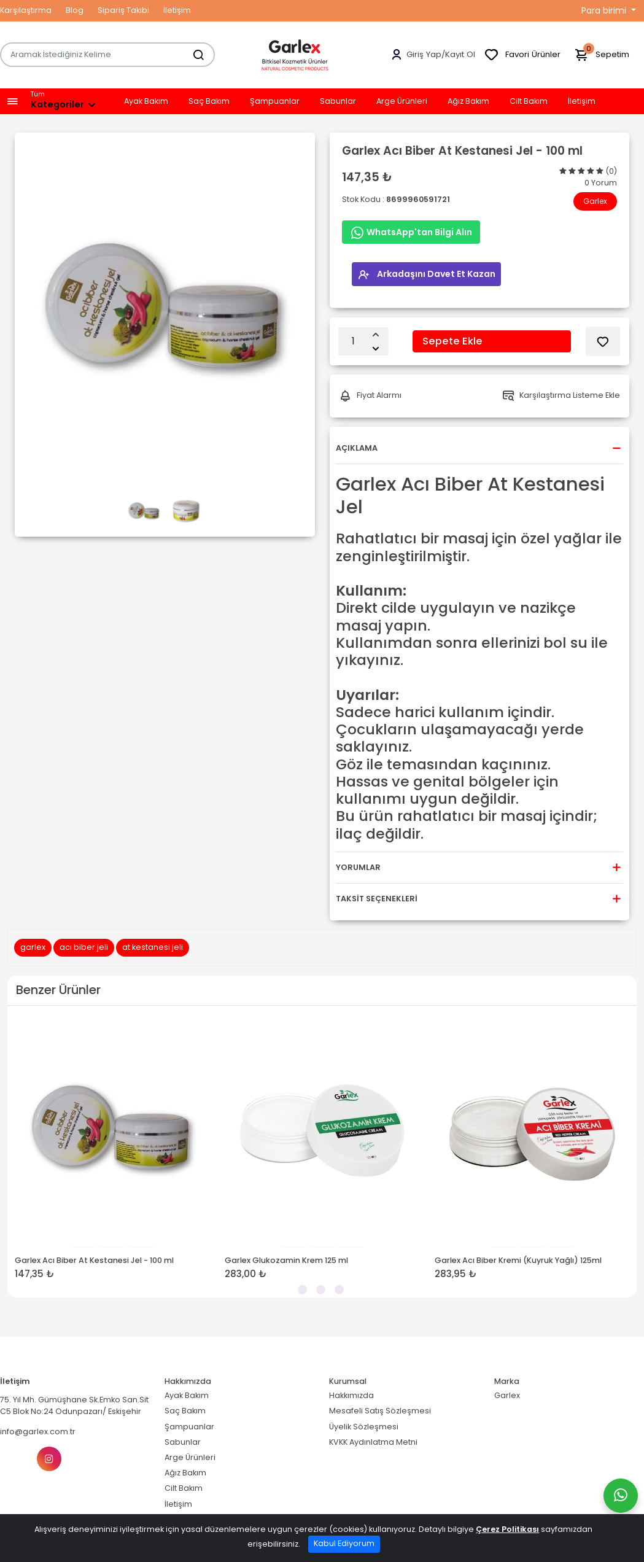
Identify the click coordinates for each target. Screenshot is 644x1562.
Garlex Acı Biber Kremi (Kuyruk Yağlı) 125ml (518, 1259)
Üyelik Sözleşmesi (363, 1426)
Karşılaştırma (26, 10)
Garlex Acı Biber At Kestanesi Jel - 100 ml (94, 1259)
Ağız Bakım (468, 102)
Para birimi (605, 10)
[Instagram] (49, 1459)
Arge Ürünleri (401, 102)
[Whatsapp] (620, 1495)
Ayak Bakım (146, 102)
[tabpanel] (112, 1151)
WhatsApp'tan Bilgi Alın (411, 232)
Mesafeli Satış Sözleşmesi (380, 1410)
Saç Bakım (209, 102)
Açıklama (357, 448)
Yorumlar (358, 867)
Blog (74, 10)
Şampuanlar (275, 102)
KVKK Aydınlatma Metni (373, 1441)
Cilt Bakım (529, 102)
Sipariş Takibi (123, 10)
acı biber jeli (84, 947)
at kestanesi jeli (152, 947)
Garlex (595, 201)
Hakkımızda (351, 1395)
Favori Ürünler (522, 55)
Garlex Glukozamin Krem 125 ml (286, 1259)
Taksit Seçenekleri (376, 898)
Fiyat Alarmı (370, 395)
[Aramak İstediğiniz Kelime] (192, 55)
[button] (12, 101)
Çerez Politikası (507, 1529)
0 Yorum (600, 182)
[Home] (295, 54)
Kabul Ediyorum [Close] (344, 1543)
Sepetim (601, 55)
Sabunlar (338, 102)
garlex (32, 947)
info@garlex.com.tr (38, 1431)
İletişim (177, 10)
